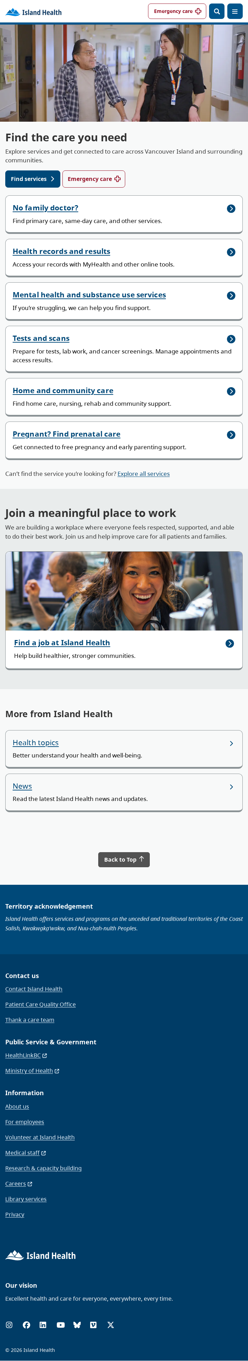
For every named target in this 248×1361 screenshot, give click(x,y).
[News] (124, 792)
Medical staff (26, 1153)
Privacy (14, 1214)
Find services (29, 179)
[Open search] (216, 11)
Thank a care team (29, 1020)
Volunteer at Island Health (40, 1137)
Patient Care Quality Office (40, 1004)
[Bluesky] (77, 1325)
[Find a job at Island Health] (124, 610)
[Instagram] (9, 1325)
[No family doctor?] (124, 214)
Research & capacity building (43, 1168)
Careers (19, 1183)
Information (24, 1093)
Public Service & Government (50, 1042)
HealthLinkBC (26, 1055)
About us (17, 1106)
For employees (24, 1122)
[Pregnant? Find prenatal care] (124, 440)
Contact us (22, 975)
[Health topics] (124, 748)
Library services (26, 1199)
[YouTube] (60, 1325)
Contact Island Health (33, 989)
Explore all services (144, 474)
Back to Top (124, 859)
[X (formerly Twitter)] (110, 1325)
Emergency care (173, 11)
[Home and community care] (124, 396)
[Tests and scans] (124, 348)
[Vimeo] (93, 1325)
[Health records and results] (124, 257)
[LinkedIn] (43, 1325)
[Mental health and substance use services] (124, 301)
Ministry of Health (32, 1070)
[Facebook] (26, 1325)
